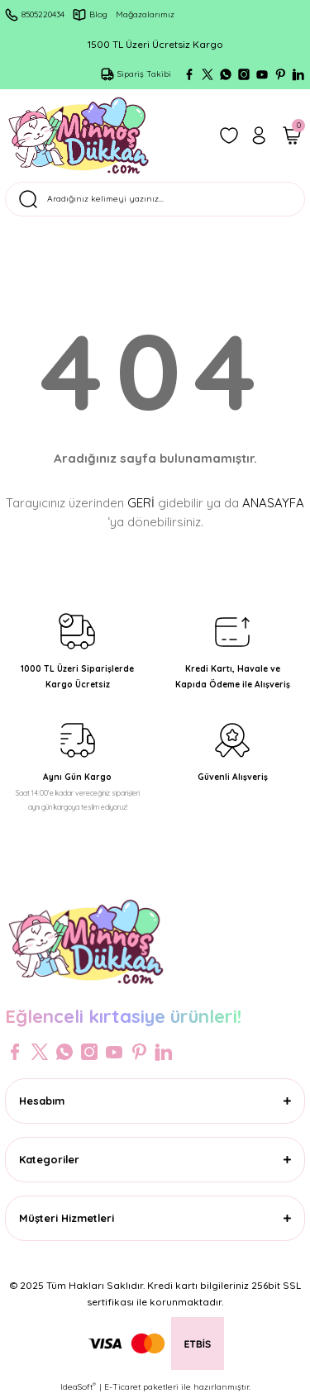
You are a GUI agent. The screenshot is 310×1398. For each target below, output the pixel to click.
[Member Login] (259, 135)
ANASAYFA (273, 503)
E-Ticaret (122, 1386)
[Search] (155, 199)
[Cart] (292, 135)
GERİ (141, 503)
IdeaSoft (78, 1386)
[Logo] (78, 135)
